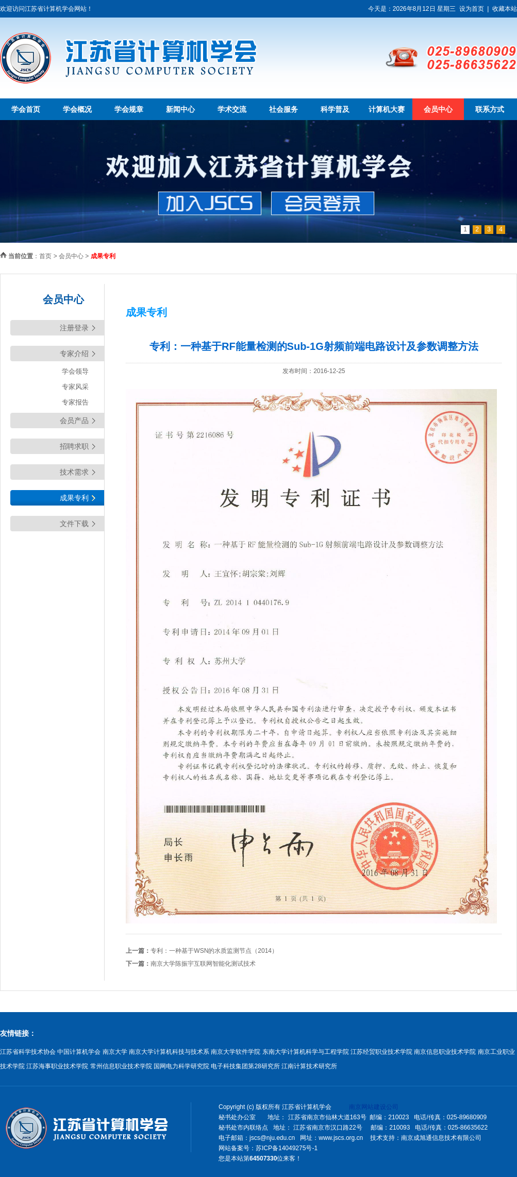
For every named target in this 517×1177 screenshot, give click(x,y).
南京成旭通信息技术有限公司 (441, 1137)
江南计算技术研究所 (309, 1066)
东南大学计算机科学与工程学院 (305, 1051)
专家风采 (75, 387)
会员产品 (74, 420)
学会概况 (77, 109)
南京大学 (115, 1051)
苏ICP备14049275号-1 (287, 1148)
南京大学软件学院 (235, 1051)
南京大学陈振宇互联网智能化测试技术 (203, 963)
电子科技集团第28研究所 (245, 1066)
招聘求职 (74, 446)
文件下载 (74, 523)
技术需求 (74, 472)
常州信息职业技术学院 (121, 1066)
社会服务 (283, 109)
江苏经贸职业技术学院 (381, 1051)
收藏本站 (504, 8)
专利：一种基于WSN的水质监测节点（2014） (214, 950)
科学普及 (335, 109)
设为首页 (471, 8)
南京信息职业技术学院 (445, 1051)
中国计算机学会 (79, 1051)
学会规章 (128, 109)
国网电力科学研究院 (181, 1066)
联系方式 (489, 109)
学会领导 (75, 371)
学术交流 (232, 109)
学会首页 (25, 109)
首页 (45, 256)
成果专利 (74, 498)
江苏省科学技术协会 (28, 1051)
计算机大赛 (387, 109)
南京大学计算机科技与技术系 (169, 1051)
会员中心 (438, 109)
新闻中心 (180, 109)
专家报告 (75, 402)
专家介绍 (74, 353)
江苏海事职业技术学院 (57, 1066)
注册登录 (74, 328)
